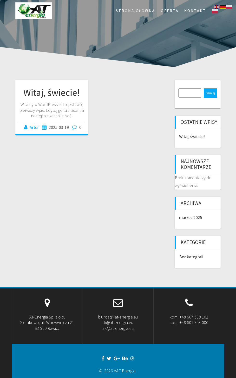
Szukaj (210, 93)
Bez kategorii (191, 256)
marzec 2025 (190, 217)
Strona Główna (135, 10)
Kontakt (195, 10)
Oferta (170, 10)
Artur (34, 127)
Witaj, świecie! (51, 92)
